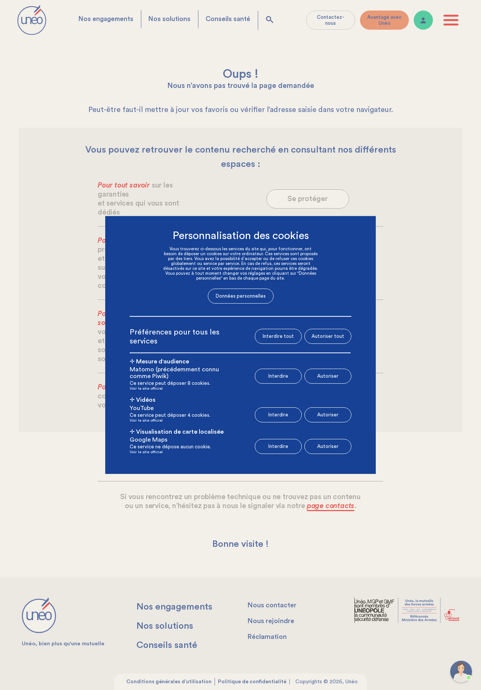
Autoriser (328, 374)
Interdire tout (278, 336)
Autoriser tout (328, 335)
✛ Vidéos (143, 398)
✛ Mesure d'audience (159, 359)
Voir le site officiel (146, 387)
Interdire (278, 374)
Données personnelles (241, 297)
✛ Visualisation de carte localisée (177, 430)
